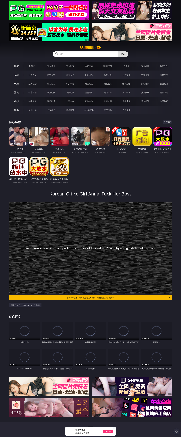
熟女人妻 (108, 75)
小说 (16, 101)
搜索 (123, 54)
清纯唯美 (126, 92)
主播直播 (145, 75)
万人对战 (70, 66)
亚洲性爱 (33, 83)
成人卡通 (70, 83)
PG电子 (32, 66)
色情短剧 (126, 110)
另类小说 (126, 101)
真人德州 (51, 66)
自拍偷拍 (51, 75)
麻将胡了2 (107, 66)
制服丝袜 (108, 83)
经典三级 (126, 83)
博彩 (16, 66)
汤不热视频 (89, 110)
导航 (16, 110)
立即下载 (108, 431)
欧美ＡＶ (70, 75)
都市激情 (33, 101)
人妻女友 (70, 101)
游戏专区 (89, 66)
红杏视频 (108, 110)
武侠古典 (89, 101)
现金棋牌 (145, 66)
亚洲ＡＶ (33, 75)
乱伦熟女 (145, 83)
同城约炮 (33, 110)
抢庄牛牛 (164, 66)
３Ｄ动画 (89, 75)
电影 (16, 83)
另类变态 (164, 83)
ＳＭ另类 (164, 75)
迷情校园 (108, 101)
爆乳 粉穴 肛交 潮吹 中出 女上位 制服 (25, 305)
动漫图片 (89, 92)
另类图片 (164, 92)
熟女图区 (145, 92)
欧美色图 (70, 92)
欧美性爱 (89, 83)
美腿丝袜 (108, 92)
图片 (16, 92)
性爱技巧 (164, 101)
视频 (16, 75)
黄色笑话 (145, 101)
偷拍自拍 (51, 83)
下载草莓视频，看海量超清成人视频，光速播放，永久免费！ (119, 297)
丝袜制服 (126, 75)
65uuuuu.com (91, 47)
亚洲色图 (51, 92)
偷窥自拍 (33, 92)
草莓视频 (70, 110)
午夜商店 (51, 110)
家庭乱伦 (51, 101)
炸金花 (126, 66)
